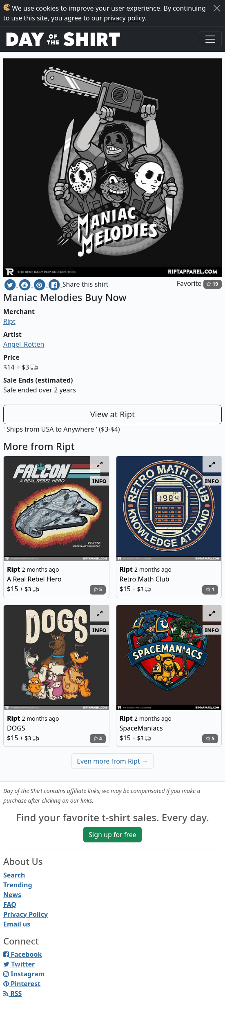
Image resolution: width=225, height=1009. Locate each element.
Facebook (22, 954)
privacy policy (124, 17)
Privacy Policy (25, 914)
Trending (17, 884)
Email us (16, 924)
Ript (9, 321)
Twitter (19, 964)
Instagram (24, 973)
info (99, 480)
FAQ (9, 904)
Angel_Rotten (23, 344)
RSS (12, 993)
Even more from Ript (112, 761)
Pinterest (21, 983)
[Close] (217, 8)
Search (14, 875)
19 (212, 284)
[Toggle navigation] (210, 39)
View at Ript (112, 414)
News (12, 894)
